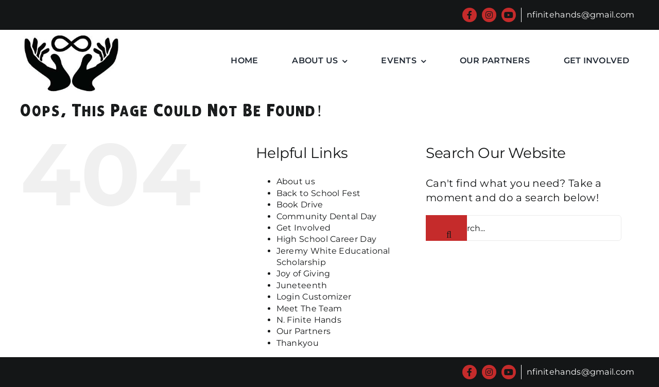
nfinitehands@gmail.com (581, 15)
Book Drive (299, 204)
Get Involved (303, 228)
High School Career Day (326, 239)
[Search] (446, 228)
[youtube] (508, 15)
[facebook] (469, 15)
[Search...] (523, 228)
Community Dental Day (326, 216)
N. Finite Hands (309, 320)
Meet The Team (309, 308)
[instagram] (489, 15)
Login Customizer (314, 297)
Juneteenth (301, 285)
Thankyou (297, 343)
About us (295, 181)
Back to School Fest (318, 193)
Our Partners (303, 331)
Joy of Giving (303, 273)
